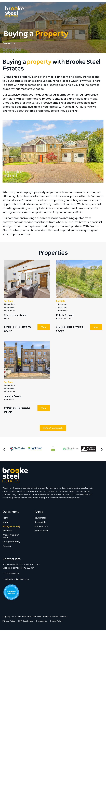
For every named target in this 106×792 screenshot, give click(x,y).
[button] (4, 449)
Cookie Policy (56, 621)
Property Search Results (11, 536)
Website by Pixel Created (55, 616)
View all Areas (41, 530)
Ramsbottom (41, 526)
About (6, 522)
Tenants (7, 546)
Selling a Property (11, 541)
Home (5, 517)
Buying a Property (11, 526)
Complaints (41, 621)
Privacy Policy (9, 621)
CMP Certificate (25, 621)
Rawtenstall (40, 517)
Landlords (7, 530)
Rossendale (40, 522)
